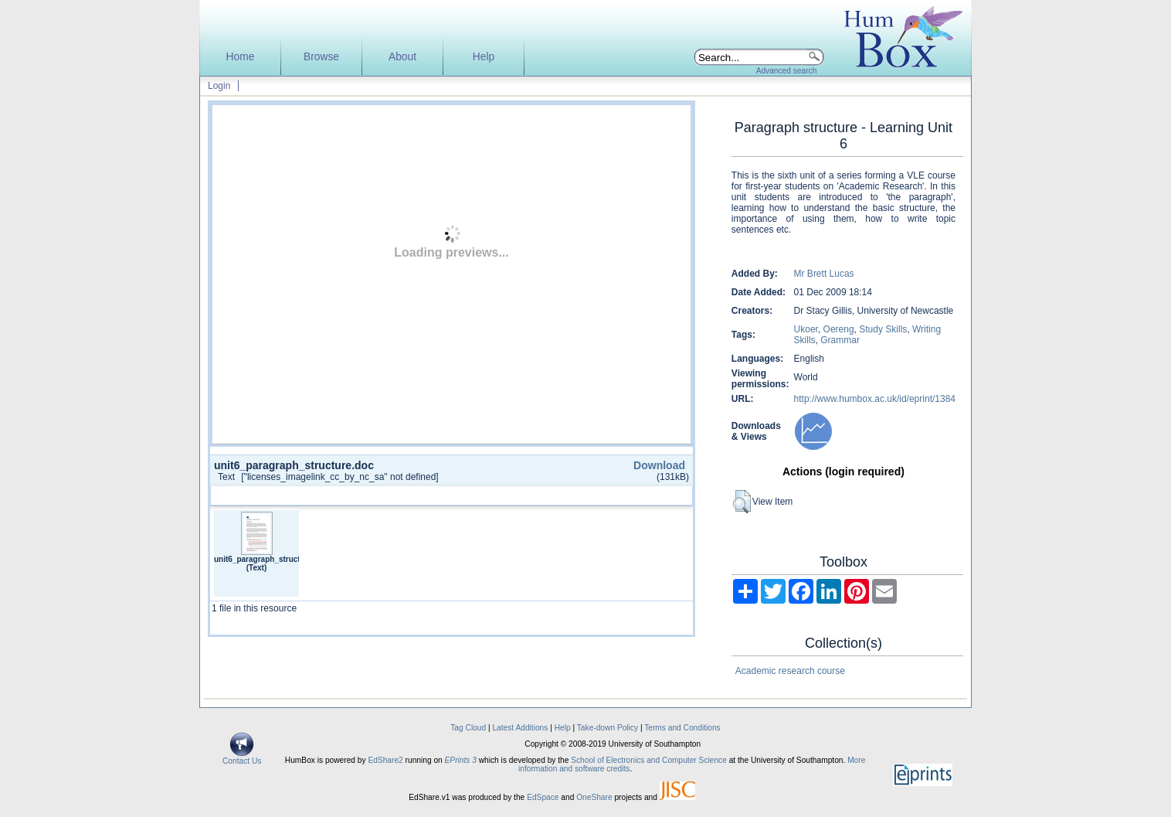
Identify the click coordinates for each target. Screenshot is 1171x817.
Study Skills (883, 329)
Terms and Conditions (682, 727)
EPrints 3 (461, 760)
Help (483, 57)
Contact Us (241, 757)
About (402, 57)
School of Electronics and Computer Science (649, 760)
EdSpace (542, 797)
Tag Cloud (468, 727)
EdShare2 (385, 760)
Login (219, 85)
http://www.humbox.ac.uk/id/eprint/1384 (874, 398)
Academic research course (790, 671)
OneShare (594, 797)
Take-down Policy (607, 727)
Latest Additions (520, 727)
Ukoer (806, 329)
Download (659, 465)
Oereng (838, 329)
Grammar (840, 340)
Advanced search (786, 70)
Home (240, 57)
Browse (321, 57)
